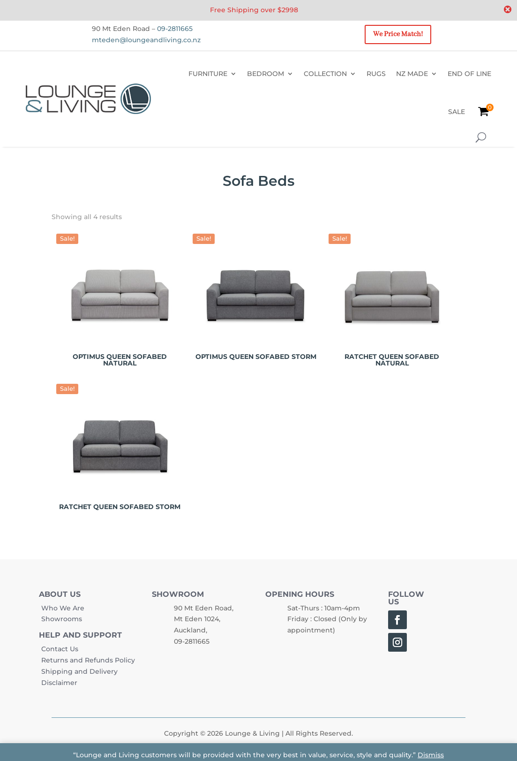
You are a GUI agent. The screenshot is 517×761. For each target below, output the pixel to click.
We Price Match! (398, 34)
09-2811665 (175, 28)
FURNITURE (207, 73)
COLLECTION (325, 73)
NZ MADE (412, 73)
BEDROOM (265, 73)
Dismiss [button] (431, 755)
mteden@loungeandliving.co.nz (146, 40)
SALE (456, 111)
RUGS (376, 73)
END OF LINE (469, 73)
